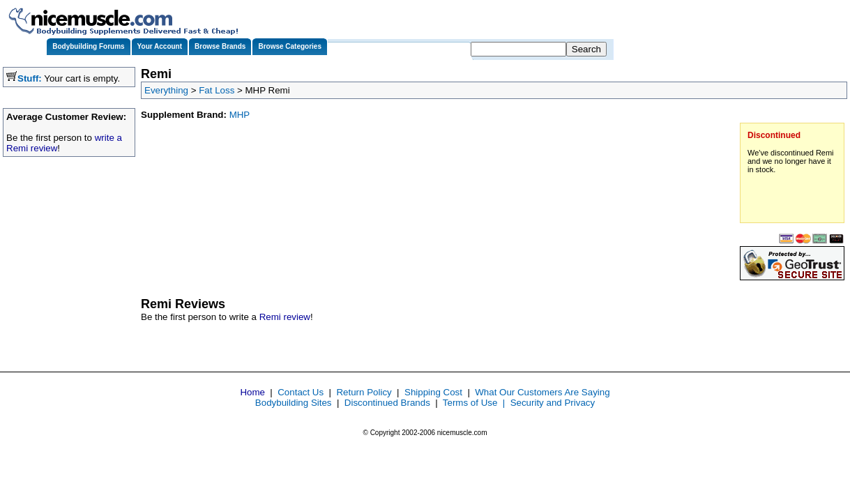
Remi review (284, 317)
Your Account (159, 46)
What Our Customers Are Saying (542, 392)
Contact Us (301, 392)
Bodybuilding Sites (293, 402)
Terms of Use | (476, 402)
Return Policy (363, 392)
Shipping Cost (433, 392)
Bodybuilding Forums (88, 46)
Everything (166, 90)
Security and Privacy (552, 402)
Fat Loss (216, 90)
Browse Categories (289, 46)
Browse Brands (220, 46)
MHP (239, 114)
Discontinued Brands (387, 402)
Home (252, 392)
